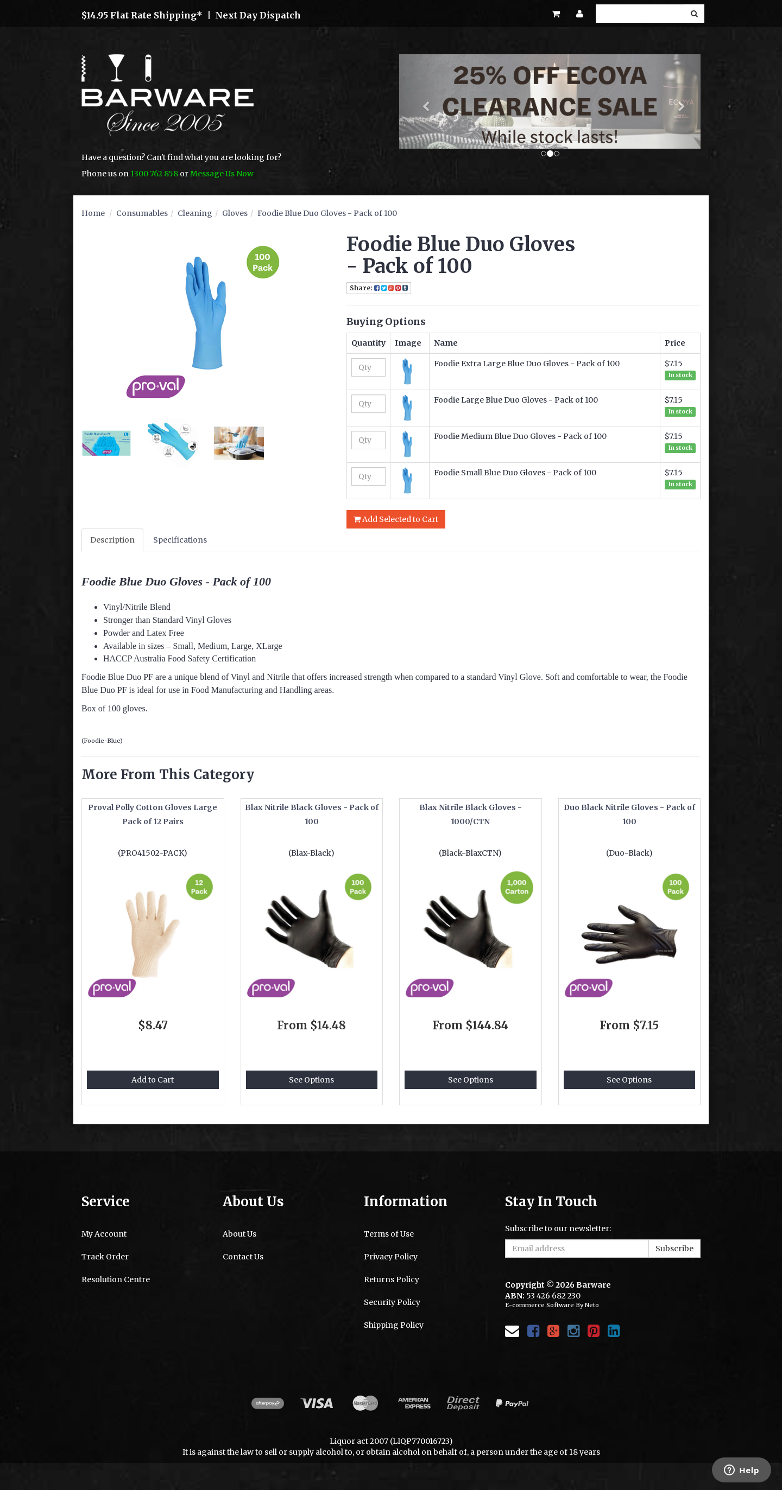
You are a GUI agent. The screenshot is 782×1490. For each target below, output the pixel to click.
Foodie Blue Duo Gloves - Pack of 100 (327, 213)
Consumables (142, 213)
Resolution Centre (115, 1279)
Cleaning (195, 213)
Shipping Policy (394, 1325)
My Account (104, 1234)
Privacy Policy (391, 1257)
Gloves (235, 213)
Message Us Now (222, 174)
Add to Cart (152, 1080)
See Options (311, 1080)
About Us (239, 1234)
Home (93, 213)
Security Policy (392, 1302)
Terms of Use (389, 1234)
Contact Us (243, 1257)
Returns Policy (391, 1279)
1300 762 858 (154, 174)
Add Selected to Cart (396, 519)
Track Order (105, 1257)
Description (112, 540)
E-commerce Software (539, 1305)
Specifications (180, 540)
